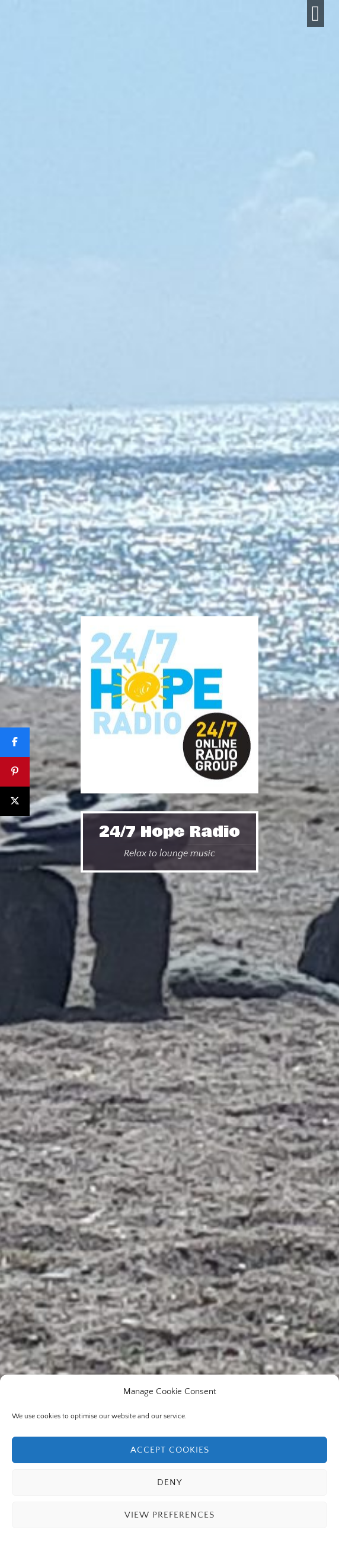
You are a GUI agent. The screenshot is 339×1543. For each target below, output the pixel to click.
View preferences (169, 1515)
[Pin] (15, 772)
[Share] (15, 742)
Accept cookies (169, 1450)
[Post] (15, 801)
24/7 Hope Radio (169, 831)
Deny (169, 1482)
